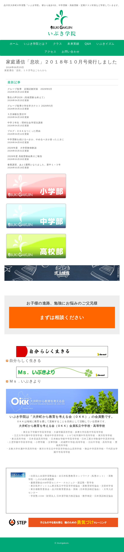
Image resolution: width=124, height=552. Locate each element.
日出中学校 (94, 442)
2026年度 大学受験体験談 (22, 148)
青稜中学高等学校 (54, 435)
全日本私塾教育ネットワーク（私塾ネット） (82, 476)
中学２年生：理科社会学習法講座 (25, 122)
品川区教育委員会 (61, 489)
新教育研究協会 (91, 486)
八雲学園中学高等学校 (21, 442)
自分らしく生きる (25, 360)
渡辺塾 (81, 483)
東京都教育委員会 (40, 489)
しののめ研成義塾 (44, 479)
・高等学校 (106, 442)
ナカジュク (69, 483)
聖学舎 (90, 483)
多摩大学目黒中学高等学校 (89, 432)
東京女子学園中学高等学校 (37, 432)
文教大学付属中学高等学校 (23, 449)
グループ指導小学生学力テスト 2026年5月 (30, 106)
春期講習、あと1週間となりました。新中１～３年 (34, 164)
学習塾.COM (37, 496)
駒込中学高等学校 (94, 449)
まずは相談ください (62, 317)
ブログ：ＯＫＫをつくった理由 (24, 131)
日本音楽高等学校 (38, 439)
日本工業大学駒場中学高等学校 (98, 439)
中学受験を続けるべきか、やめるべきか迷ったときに (36, 139)
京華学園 (53, 442)
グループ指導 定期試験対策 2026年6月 (30, 89)
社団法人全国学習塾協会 (44, 476)
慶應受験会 (37, 483)
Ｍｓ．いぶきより (25, 381)
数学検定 (87, 496)
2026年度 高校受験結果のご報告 (25, 156)
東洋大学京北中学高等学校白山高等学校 (61, 449)
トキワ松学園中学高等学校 (81, 435)
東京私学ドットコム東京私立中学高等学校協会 (55, 486)
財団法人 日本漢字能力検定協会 (63, 496)
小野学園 (40, 442)
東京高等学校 (19, 439)
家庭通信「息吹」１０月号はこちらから (25, 70)
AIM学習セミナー (52, 483)
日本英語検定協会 (103, 496)
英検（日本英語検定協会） (87, 489)
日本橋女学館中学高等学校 (65, 439)
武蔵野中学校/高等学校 (73, 442)
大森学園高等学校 (63, 432)
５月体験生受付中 (17, 114)
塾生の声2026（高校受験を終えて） (27, 97)
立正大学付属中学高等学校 (28, 435)
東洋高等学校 (105, 435)
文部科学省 (107, 486)
